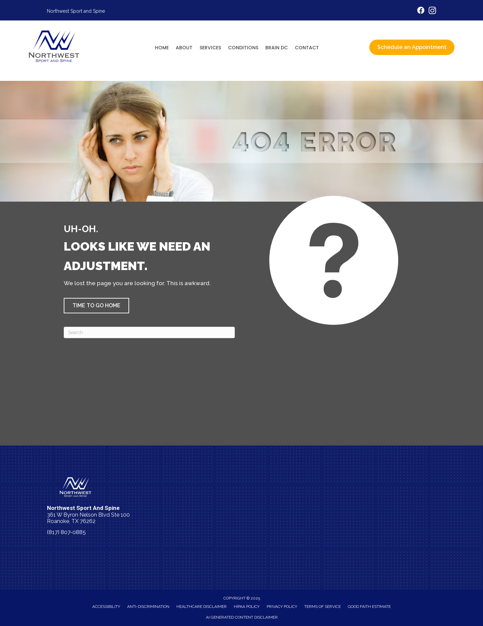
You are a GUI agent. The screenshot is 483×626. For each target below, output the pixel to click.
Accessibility (106, 606)
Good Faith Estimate (369, 606)
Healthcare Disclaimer (201, 606)
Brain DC (276, 47)
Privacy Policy (282, 606)
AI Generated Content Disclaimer (242, 617)
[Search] (149, 332)
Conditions (243, 47)
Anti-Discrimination (148, 606)
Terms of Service (322, 606)
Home (162, 47)
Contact (307, 47)
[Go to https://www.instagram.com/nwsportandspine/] (432, 11)
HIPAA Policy (247, 606)
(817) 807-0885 (66, 532)
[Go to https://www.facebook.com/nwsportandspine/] (421, 11)
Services (210, 47)
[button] (96, 305)
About (184, 47)
